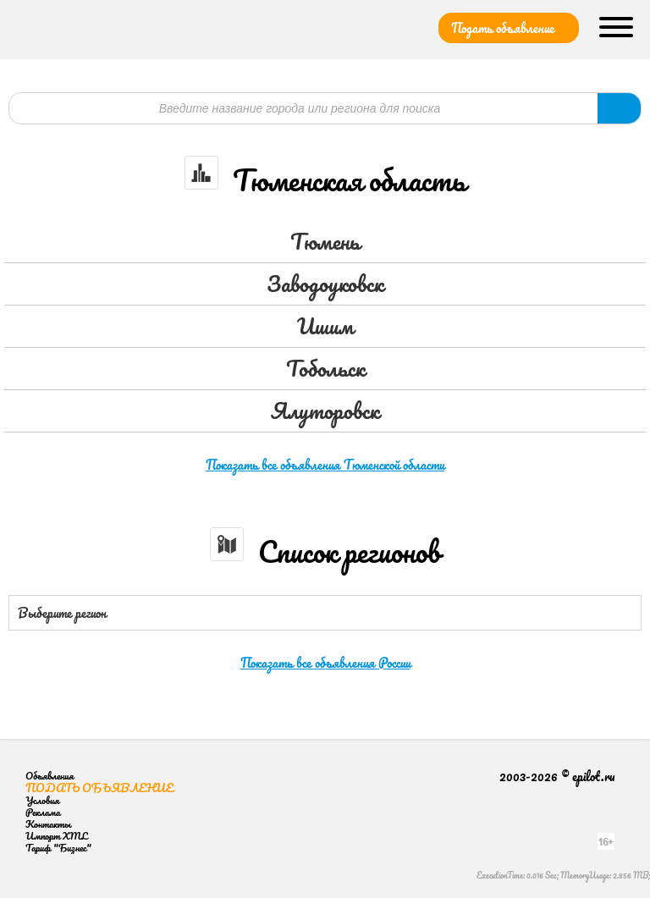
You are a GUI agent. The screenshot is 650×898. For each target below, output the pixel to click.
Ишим (325, 326)
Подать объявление (502, 28)
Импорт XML (56, 836)
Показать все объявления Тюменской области (325, 465)
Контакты (48, 824)
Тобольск (325, 368)
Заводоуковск (325, 283)
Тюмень (325, 241)
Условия (42, 800)
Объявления (49, 776)
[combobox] (325, 613)
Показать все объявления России (325, 663)
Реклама (42, 812)
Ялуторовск (325, 410)
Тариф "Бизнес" (58, 848)
